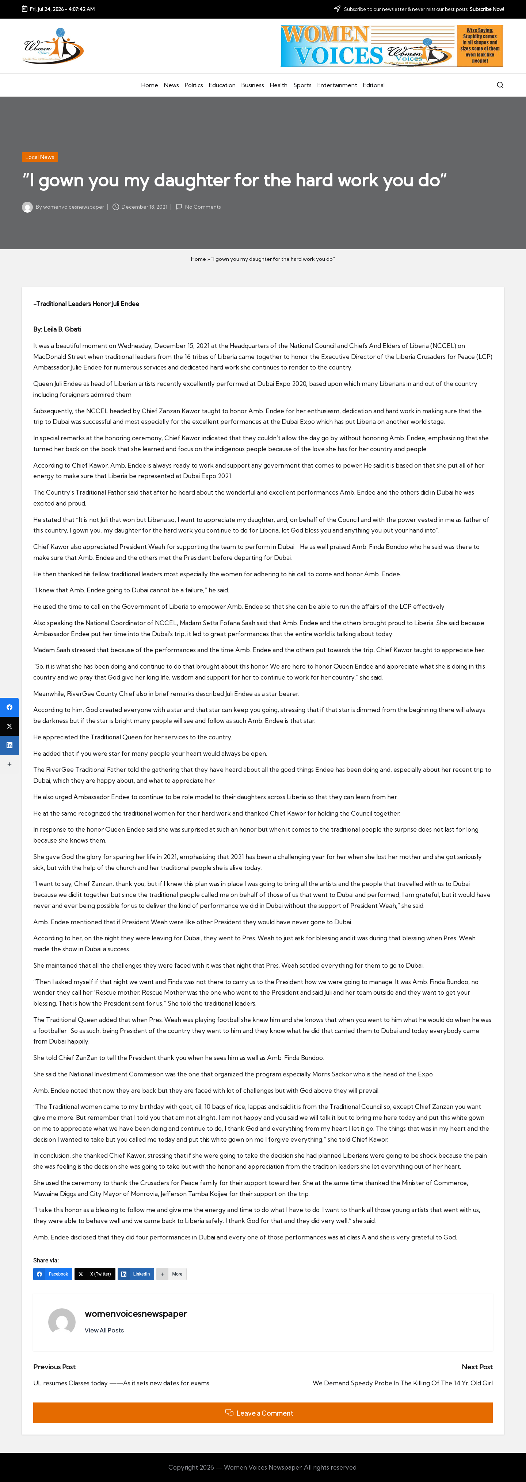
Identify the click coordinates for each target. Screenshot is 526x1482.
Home (198, 259)
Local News (40, 157)
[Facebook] (52, 1274)
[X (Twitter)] (95, 1274)
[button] (104, 1330)
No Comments (198, 207)
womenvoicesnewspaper (136, 1313)
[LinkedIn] (136, 1274)
